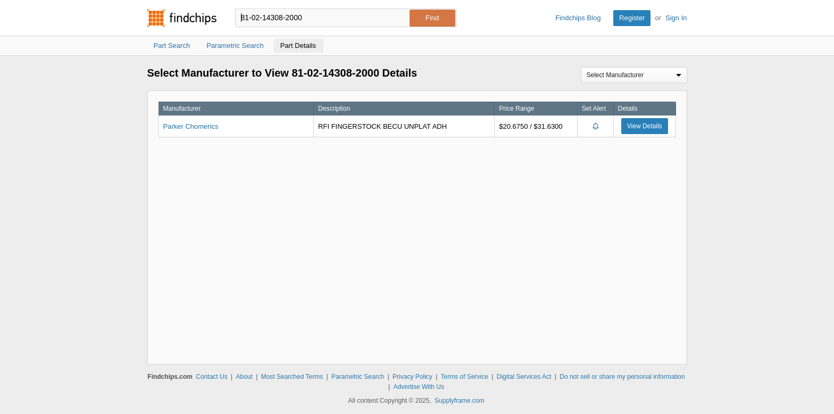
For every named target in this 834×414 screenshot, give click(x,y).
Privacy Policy (412, 376)
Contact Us (211, 376)
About (244, 376)
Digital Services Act (524, 376)
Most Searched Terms (292, 376)
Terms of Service (464, 376)
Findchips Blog (578, 18)
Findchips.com (181, 18)
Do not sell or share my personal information (622, 376)
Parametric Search (357, 376)
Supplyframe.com (459, 400)
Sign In (676, 18)
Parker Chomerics (191, 126)
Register (632, 18)
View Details (644, 126)
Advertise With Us (419, 387)
